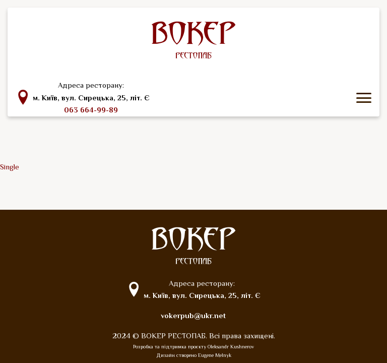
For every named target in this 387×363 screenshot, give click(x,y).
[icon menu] (363, 98)
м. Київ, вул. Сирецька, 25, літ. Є (91, 98)
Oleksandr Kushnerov (231, 346)
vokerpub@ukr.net (193, 316)
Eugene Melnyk (214, 355)
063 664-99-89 (91, 110)
